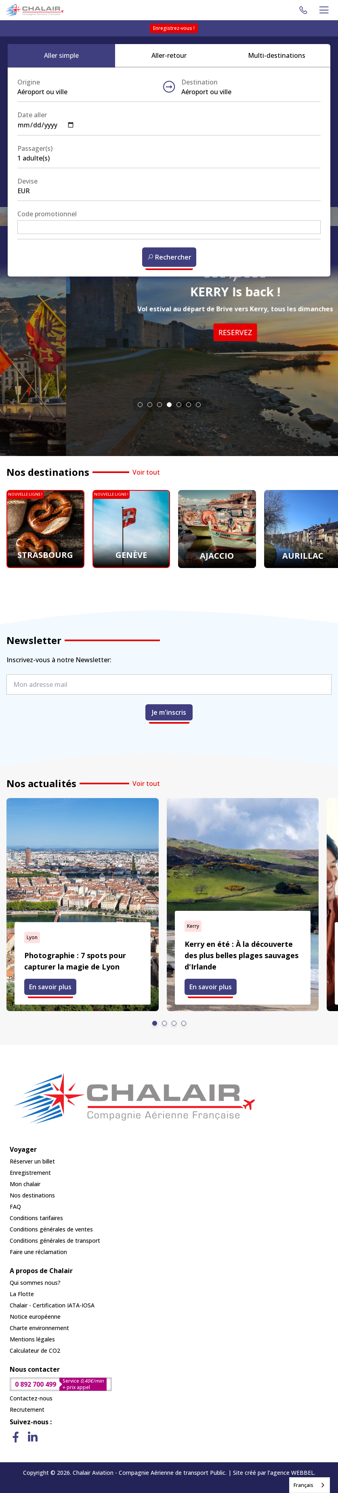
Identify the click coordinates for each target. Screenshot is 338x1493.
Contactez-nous (31, 1398)
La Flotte (22, 1294)
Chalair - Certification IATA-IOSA (52, 1305)
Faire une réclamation (38, 1252)
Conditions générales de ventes (51, 1229)
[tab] (140, 404)
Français (303, 1485)
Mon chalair (25, 1184)
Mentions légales (32, 1339)
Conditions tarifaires (36, 1218)
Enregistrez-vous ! (174, 28)
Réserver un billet (32, 1161)
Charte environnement (39, 1328)
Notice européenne (35, 1316)
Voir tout (146, 472)
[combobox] (309, 1485)
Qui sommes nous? (35, 1282)
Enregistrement (30, 1172)
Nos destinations (32, 1195)
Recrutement (27, 1409)
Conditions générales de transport (55, 1240)
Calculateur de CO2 (35, 1350)
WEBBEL (302, 1472)
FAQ (15, 1206)
